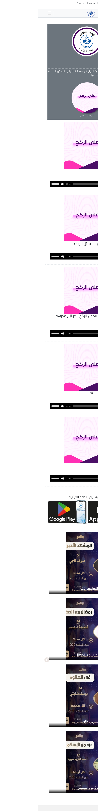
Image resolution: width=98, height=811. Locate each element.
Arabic (86, 3)
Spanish (52, 3)
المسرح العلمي (79, 171)
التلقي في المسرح (77, 465)
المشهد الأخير (50, 588)
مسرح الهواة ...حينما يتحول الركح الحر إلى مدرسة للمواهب (54, 318)
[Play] (82, 184)
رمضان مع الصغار (50, 655)
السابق (89, 660)
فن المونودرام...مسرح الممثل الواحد (63, 243)
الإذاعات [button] (81, 13)
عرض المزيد (74, 489)
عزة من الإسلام (50, 787)
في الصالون (50, 721)
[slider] (53, 184)
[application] (49, 184)
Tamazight (75, 3)
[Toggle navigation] (11, 13)
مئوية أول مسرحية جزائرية (71, 393)
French (42, 3)
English (63, 3)
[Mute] (24, 184)
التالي (8, 660)
